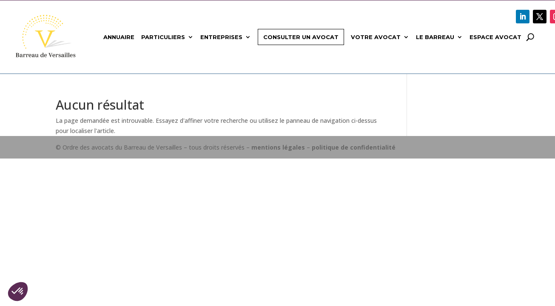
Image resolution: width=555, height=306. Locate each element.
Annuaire (118, 37)
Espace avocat (495, 37)
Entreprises (221, 37)
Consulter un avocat (301, 37)
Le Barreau (435, 37)
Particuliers (163, 37)
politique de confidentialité (354, 147)
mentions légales (278, 147)
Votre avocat (376, 37)
